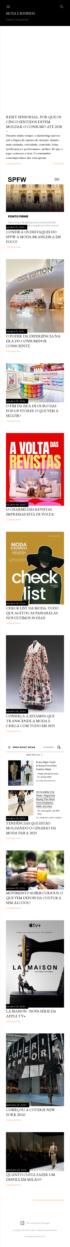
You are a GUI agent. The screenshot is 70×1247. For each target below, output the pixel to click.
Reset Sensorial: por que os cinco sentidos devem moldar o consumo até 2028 (34, 121)
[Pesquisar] (62, 6)
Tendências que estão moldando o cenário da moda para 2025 (31, 828)
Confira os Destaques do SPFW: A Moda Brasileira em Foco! (33, 236)
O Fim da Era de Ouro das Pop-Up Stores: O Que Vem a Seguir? (32, 410)
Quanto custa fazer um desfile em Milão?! (30, 1177)
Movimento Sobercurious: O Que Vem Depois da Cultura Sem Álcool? (34, 898)
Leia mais (58, 163)
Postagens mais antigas (48, 1200)
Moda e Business (20, 13)
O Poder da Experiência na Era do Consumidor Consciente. (33, 341)
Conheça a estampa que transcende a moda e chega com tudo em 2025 (30, 721)
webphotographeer (46, 1230)
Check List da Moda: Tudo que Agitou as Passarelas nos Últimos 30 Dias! (32, 613)
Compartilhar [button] (13, 163)
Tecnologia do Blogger (35, 1223)
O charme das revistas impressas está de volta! (30, 512)
